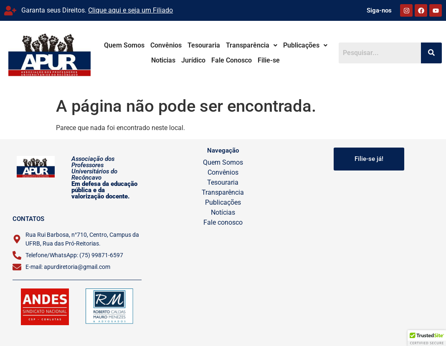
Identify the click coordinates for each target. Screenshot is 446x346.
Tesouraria (199, 45)
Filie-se (264, 60)
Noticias (341, 45)
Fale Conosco (227, 60)
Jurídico (189, 60)
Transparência (247, 45)
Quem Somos (119, 45)
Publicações (301, 45)
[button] (247, 45)
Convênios (161, 45)
